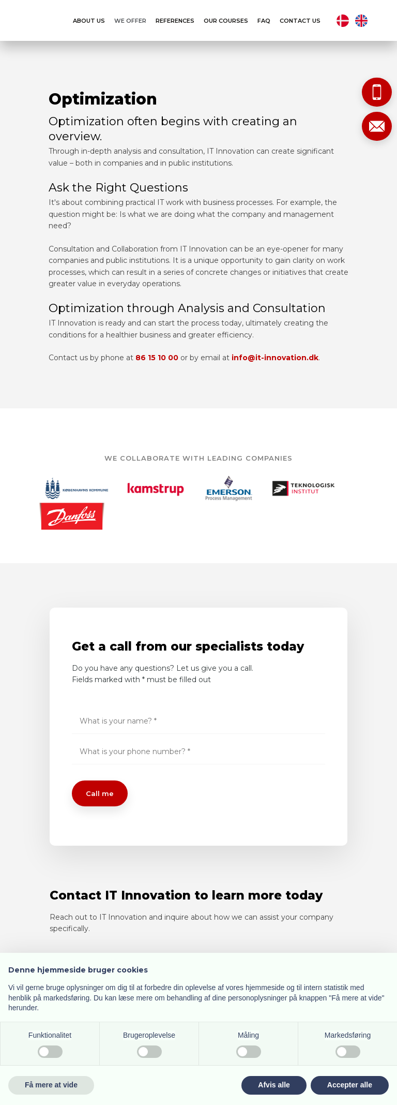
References (175, 21)
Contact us (300, 21)
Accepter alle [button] (349, 1085)
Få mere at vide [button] (51, 1085)
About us (89, 21)
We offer (130, 21)
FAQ (263, 21)
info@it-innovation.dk (275, 357)
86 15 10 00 (156, 357)
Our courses (226, 21)
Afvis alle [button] (273, 1085)
